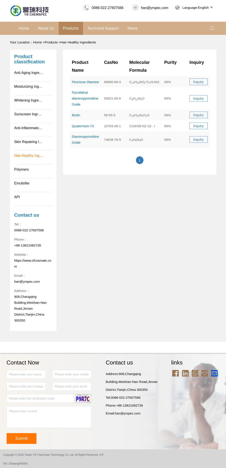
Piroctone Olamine (85, 82)
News (132, 28)
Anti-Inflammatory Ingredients (33, 128)
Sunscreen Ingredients (31, 114)
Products (71, 28)
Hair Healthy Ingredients (78, 42)
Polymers (21, 169)
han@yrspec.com (150, 8)
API (17, 197)
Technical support (103, 28)
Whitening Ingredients (31, 100)
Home (24, 28)
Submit (21, 438)
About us (46, 28)
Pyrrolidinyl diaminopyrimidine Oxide (85, 98)
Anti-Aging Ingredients (31, 73)
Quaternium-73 (83, 126)
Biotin (76, 115)
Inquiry (198, 82)
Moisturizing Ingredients (32, 86)
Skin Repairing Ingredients (33, 142)
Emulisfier (22, 183)
